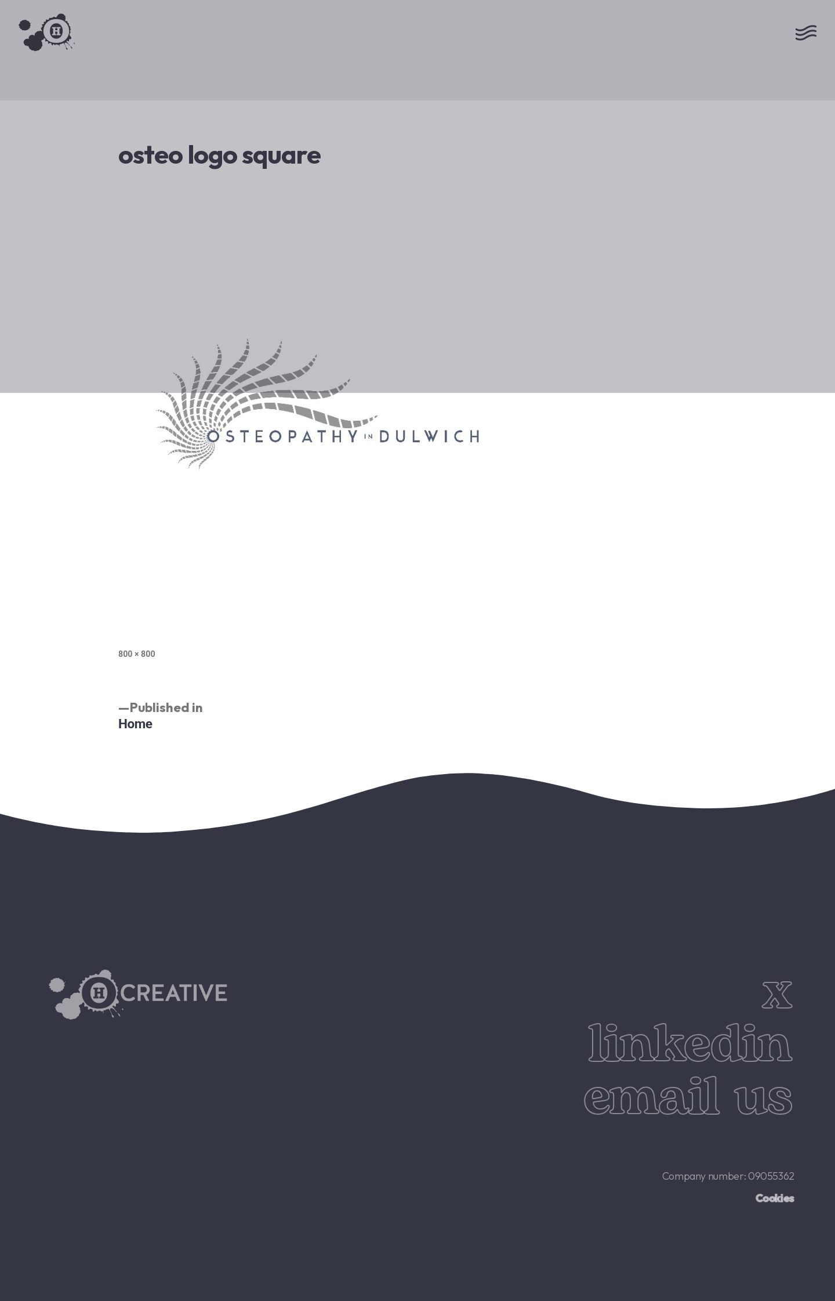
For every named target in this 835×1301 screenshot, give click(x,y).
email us (687, 1098)
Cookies (775, 1198)
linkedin (690, 1045)
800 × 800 (136, 654)
